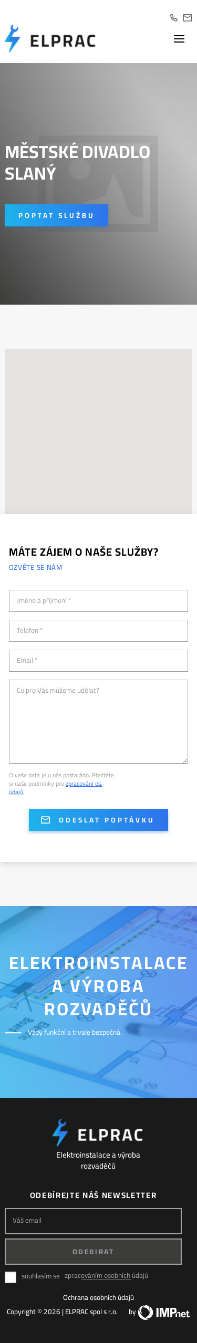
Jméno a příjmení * (44, 601)
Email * (27, 661)
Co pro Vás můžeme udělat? (58, 690)
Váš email (27, 1220)
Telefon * (30, 631)
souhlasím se (41, 1276)
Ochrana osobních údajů (98, 1297)
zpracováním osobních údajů (106, 1275)
